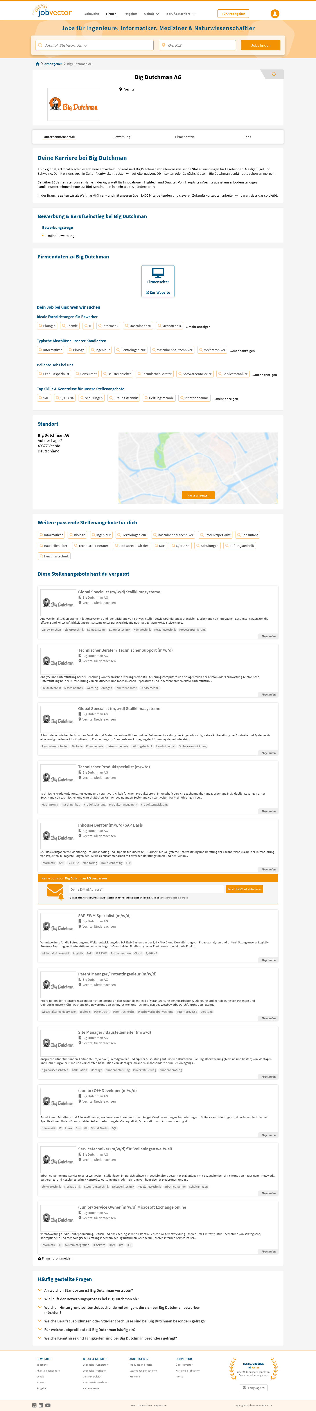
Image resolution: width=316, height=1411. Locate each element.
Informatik (108, 326)
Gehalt (40, 1376)
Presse (179, 1376)
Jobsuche (42, 1364)
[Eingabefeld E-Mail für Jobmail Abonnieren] (146, 889)
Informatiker (50, 350)
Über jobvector (184, 1364)
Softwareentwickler (195, 374)
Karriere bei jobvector (188, 1370)
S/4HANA (65, 398)
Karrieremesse (91, 1388)
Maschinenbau (138, 326)
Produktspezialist (54, 374)
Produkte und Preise (140, 1364)
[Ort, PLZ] (197, 45)
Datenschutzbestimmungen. (174, 897)
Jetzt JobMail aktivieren (244, 889)
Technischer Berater (155, 374)
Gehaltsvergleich (92, 1376)
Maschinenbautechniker (172, 350)
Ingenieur (100, 350)
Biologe (76, 350)
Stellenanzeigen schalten (143, 1370)
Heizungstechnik (159, 398)
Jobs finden (261, 45)
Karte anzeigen (198, 495)
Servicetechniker (233, 374)
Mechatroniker (212, 350)
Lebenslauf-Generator (95, 1364)
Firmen (41, 1382)
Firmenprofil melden (57, 1258)
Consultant (86, 374)
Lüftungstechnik (123, 398)
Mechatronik (169, 326)
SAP (44, 398)
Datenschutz (145, 1405)
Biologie (47, 326)
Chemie (70, 326)
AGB (153, 897)
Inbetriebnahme (194, 398)
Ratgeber (42, 1388)
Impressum (160, 1405)
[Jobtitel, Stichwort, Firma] (94, 45)
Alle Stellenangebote (48, 1370)
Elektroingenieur (130, 350)
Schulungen (92, 398)
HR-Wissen (135, 1376)
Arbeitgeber (53, 64)
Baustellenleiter (117, 374)
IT (88, 326)
